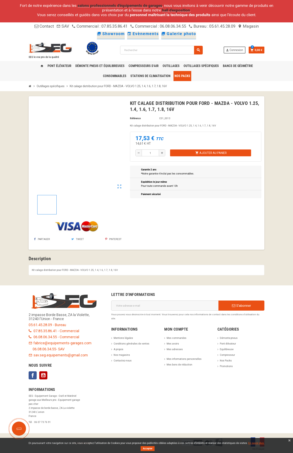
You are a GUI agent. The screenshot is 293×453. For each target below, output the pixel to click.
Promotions (226, 366)
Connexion (234, 50)
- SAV (60, 349)
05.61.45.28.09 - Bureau (47, 325)
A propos (118, 349)
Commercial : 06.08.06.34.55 (158, 26)
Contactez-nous (123, 360)
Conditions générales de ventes (131, 343)
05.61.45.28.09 (222, 26)
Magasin (248, 26)
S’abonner (241, 306)
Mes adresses (175, 349)
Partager (42, 239)
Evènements (143, 33)
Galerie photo (178, 33)
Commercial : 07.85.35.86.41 (100, 26)
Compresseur (227, 355)
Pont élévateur (228, 343)
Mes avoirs (173, 343)
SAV (62, 26)
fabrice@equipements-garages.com (60, 343)
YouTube (43, 375)
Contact (44, 26)
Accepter (147, 448)
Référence (135, 118)
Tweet (77, 239)
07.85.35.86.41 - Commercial (54, 331)
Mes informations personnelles (184, 359)
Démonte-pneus (229, 338)
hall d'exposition (176, 10)
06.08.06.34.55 (44, 349)
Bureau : (198, 26)
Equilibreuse (227, 349)
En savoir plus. (256, 443)
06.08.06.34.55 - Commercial (54, 337)
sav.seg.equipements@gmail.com (58, 355)
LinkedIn (54, 375)
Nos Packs (226, 360)
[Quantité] (150, 153)
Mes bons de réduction (179, 364)
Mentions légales (123, 338)
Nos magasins (122, 355)
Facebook (33, 375)
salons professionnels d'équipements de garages (120, 5)
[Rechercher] (161, 50)
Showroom (111, 33)
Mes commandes (176, 338)
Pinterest (113, 239)
